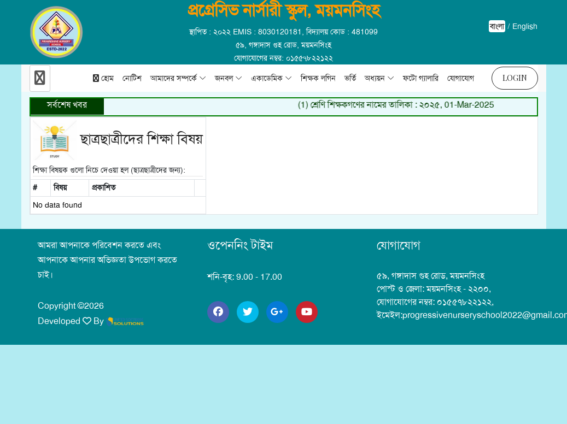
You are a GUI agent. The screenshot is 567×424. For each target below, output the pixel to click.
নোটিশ (132, 78)
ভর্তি (350, 78)
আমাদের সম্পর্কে (173, 78)
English (524, 26)
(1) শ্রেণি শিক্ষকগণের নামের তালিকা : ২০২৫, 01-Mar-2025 (399, 104)
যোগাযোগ (460, 78)
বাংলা (497, 26)
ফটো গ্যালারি (421, 78)
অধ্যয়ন (375, 78)
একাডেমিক (267, 78)
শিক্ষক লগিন (318, 78)
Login (514, 78)
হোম (103, 78)
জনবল (224, 78)
